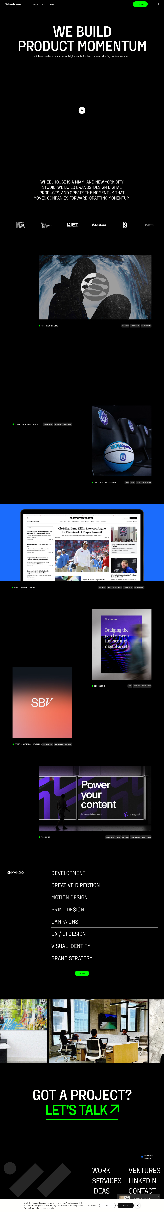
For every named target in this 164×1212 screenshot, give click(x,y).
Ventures (144, 1170)
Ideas (51, 4)
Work (43, 4)
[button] (137, 1205)
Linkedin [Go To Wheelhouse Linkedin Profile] (142, 1180)
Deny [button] (107, 1205)
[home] (13, 4)
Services (34, 4)
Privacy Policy (35, 1208)
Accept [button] (125, 1205)
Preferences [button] (92, 1205)
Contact (142, 1190)
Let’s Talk (140, 4)
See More (82, 973)
